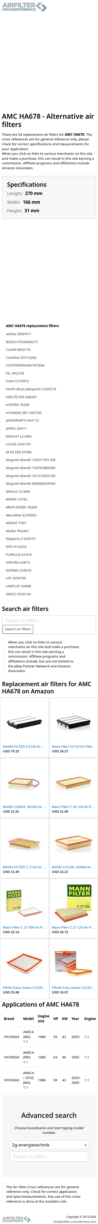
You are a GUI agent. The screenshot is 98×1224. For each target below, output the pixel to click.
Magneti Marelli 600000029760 (30, 483)
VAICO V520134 (18, 594)
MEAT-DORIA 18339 (21, 507)
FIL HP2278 (15, 373)
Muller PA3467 (17, 531)
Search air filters (18, 629)
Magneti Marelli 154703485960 (30, 467)
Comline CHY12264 (21, 357)
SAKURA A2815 (18, 562)
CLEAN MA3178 (18, 349)
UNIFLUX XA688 (18, 586)
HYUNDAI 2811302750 (24, 412)
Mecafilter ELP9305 (21, 515)
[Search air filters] (49, 620)
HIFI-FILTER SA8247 (21, 397)
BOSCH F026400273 (22, 341)
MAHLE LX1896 (18, 491)
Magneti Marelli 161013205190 (30, 475)
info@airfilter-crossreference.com (74, 1221)
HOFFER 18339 (17, 404)
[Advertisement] (48, 62)
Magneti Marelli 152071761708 (30, 459)
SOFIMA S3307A (18, 570)
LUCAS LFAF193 (18, 444)
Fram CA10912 (17, 381)
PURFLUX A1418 (19, 554)
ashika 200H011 (18, 334)
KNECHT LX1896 (19, 436)
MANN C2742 (16, 499)
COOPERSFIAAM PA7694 (25, 365)
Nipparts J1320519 (20, 538)
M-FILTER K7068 (19, 452)
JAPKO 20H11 (16, 428)
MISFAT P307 (16, 523)
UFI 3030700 (16, 578)
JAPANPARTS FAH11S (22, 420)
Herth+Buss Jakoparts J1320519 (31, 389)
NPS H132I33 (16, 546)
